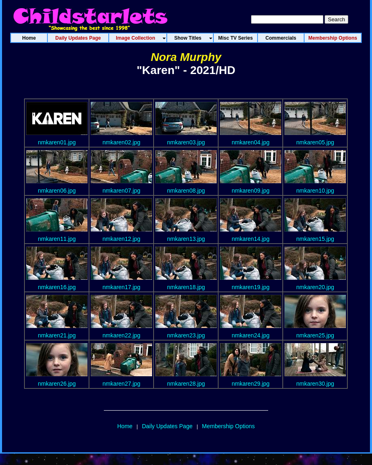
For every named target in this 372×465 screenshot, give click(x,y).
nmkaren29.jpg (251, 383)
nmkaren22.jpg (122, 335)
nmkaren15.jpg (315, 239)
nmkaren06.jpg (57, 190)
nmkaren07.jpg (122, 190)
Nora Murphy (186, 57)
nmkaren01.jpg (57, 142)
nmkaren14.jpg (251, 239)
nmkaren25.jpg (315, 335)
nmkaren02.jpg (122, 142)
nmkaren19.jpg (251, 287)
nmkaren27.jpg (122, 383)
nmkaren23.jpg (186, 335)
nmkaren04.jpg (251, 142)
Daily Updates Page (167, 426)
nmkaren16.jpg (57, 287)
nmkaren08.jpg (186, 190)
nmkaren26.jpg (57, 383)
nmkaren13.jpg (186, 239)
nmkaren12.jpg (122, 239)
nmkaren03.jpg (186, 142)
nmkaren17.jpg (122, 287)
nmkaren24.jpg (251, 335)
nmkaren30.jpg (315, 383)
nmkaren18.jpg (186, 287)
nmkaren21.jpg (57, 335)
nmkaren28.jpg (186, 383)
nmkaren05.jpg (315, 142)
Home (124, 426)
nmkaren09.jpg (251, 190)
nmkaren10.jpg (315, 190)
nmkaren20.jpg (315, 287)
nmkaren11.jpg (57, 239)
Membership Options (228, 426)
